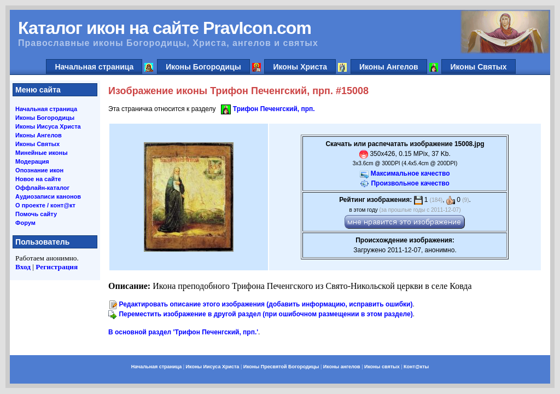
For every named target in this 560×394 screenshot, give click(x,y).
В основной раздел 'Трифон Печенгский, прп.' (183, 332)
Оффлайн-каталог (42, 187)
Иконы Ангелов (388, 66)
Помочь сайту (36, 214)
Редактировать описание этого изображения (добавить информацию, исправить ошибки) (265, 304)
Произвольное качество (410, 183)
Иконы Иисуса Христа (48, 126)
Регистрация (57, 267)
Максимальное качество (410, 173)
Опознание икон (39, 170)
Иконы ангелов (341, 366)
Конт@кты (416, 366)
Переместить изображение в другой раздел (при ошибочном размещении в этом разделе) (265, 314)
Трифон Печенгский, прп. (274, 109)
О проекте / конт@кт (45, 205)
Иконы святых (382, 366)
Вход (23, 267)
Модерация (32, 161)
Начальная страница (94, 66)
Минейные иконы (41, 152)
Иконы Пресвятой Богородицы (281, 366)
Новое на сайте (38, 179)
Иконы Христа (300, 66)
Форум (25, 222)
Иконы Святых (478, 66)
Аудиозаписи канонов (48, 196)
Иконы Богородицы (203, 66)
